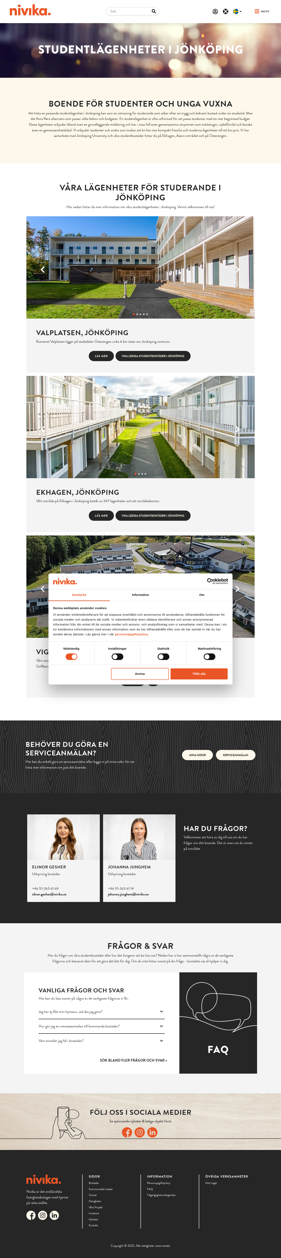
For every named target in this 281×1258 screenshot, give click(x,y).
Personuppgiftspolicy (158, 1183)
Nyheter (93, 1219)
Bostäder (94, 1183)
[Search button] (154, 11)
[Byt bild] (134, 314)
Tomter (93, 1195)
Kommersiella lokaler (101, 1189)
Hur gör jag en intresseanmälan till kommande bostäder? (101, 1026)
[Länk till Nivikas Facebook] (128, 1132)
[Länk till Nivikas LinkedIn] (153, 1132)
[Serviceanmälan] (225, 11)
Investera (94, 1213)
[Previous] (43, 267)
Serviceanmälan (235, 755)
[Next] (237, 267)
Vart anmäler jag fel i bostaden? (101, 1040)
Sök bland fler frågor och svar (132, 1060)
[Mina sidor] (215, 11)
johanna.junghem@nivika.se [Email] (128, 894)
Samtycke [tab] (79, 594)
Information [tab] (140, 594)
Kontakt (93, 1225)
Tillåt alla (199, 673)
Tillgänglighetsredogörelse (161, 1195)
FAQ (150, 1189)
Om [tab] (201, 594)
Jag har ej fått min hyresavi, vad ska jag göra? (101, 1011)
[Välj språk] (237, 11)
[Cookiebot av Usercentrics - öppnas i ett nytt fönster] (210, 581)
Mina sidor (197, 755)
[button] (258, 11)
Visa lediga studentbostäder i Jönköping (153, 356)
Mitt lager (211, 1183)
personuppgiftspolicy (131, 634)
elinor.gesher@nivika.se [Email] (49, 894)
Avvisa (140, 673)
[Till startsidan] (30, 10)
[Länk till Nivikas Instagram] (140, 1132)
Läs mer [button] (101, 356)
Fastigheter (95, 1201)
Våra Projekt (96, 1207)
